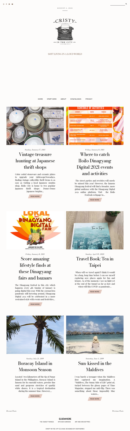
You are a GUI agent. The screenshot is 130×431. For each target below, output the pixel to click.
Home (40, 99)
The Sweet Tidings (47, 421)
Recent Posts (11, 410)
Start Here (51, 99)
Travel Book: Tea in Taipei (94, 261)
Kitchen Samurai (64, 421)
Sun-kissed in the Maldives (94, 365)
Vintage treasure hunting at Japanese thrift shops (35, 160)
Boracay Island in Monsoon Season (35, 365)
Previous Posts (118, 410)
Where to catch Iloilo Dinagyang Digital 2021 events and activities (95, 163)
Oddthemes (79, 428)
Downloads (75, 99)
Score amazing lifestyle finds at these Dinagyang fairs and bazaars (35, 268)
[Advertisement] (65, 75)
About (63, 99)
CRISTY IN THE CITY (52, 428)
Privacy (88, 99)
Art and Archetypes (82, 421)
